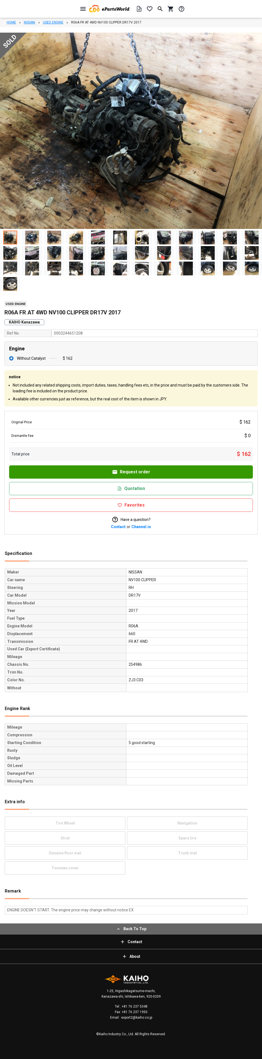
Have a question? (131, 519)
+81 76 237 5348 (134, 1006)
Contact (118, 527)
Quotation (131, 488)
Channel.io (141, 527)
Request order (131, 472)
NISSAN (29, 22)
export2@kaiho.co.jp (136, 1017)
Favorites (131, 505)
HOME (11, 22)
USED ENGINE (53, 22)
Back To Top (131, 929)
